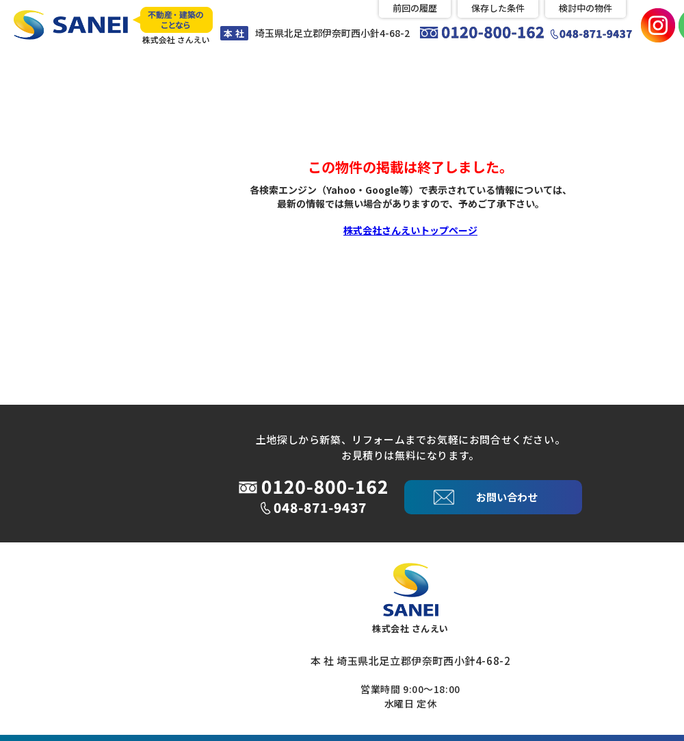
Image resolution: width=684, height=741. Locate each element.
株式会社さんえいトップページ (410, 229)
